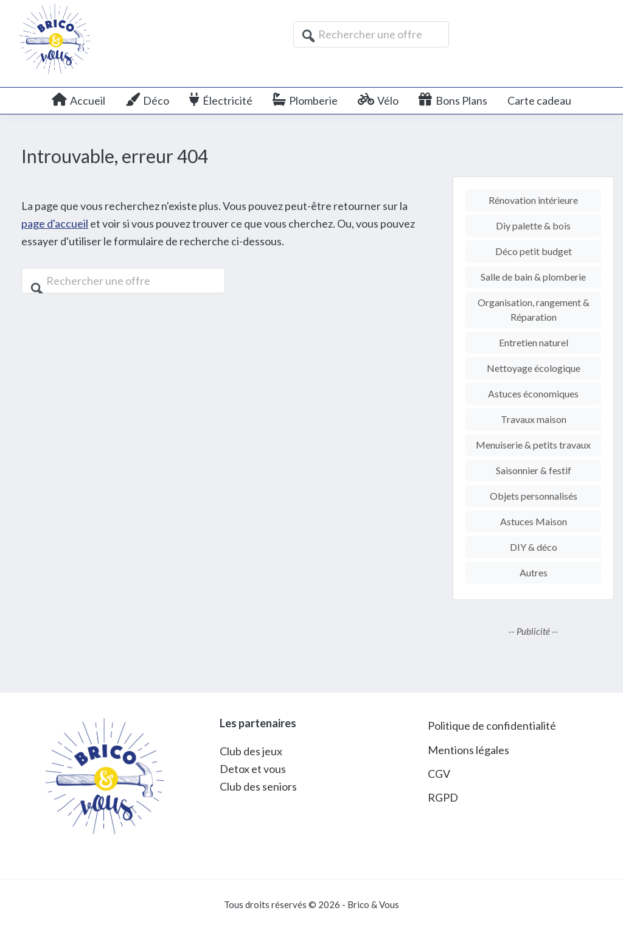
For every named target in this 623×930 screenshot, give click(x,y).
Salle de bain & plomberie (533, 276)
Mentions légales (468, 750)
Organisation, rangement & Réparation (534, 309)
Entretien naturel (533, 342)
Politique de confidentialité (492, 725)
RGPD (443, 797)
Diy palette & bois (533, 225)
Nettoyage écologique (533, 368)
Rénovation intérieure (533, 200)
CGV (439, 773)
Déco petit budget (533, 251)
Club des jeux (251, 751)
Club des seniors (258, 786)
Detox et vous (253, 768)
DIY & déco (533, 547)
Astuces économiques (533, 393)
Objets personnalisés (533, 496)
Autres (534, 572)
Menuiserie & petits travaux (533, 444)
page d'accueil (54, 223)
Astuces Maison (533, 521)
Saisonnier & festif (533, 470)
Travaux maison (533, 419)
